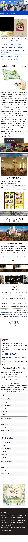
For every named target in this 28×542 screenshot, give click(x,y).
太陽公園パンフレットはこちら (14, 140)
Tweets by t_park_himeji (6, 312)
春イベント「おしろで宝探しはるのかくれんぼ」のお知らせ (17, 39)
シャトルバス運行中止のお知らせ (16, 47)
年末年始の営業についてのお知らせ (18, 299)
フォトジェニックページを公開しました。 (12, 59)
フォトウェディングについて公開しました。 (12, 56)
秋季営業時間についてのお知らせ (18, 306)
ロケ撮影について (14, 260)
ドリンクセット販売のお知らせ (15, 44)
